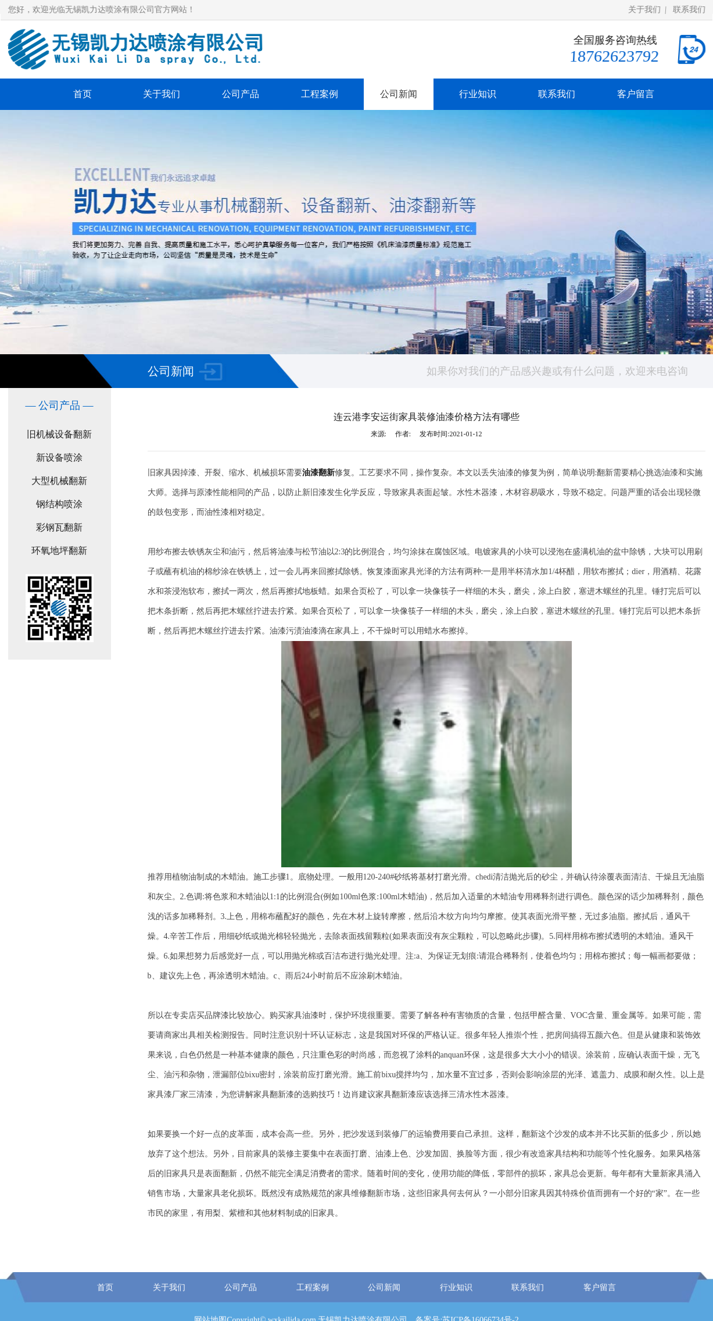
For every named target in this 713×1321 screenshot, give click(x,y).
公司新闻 (398, 94)
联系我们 (689, 9)
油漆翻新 (318, 472)
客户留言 (635, 94)
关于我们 (644, 9)
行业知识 (477, 94)
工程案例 (319, 94)
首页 (82, 94)
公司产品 (240, 94)
